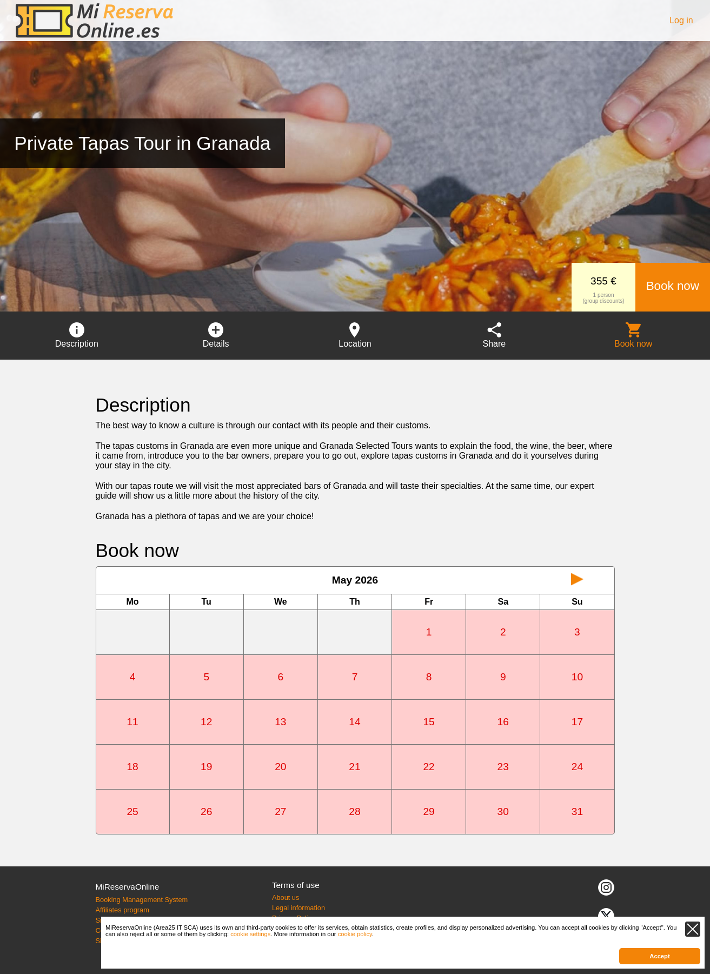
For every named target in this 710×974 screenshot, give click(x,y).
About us (286, 897)
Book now (672, 286)
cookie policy (355, 934)
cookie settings (250, 934)
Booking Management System (141, 900)
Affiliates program (122, 910)
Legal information (298, 908)
